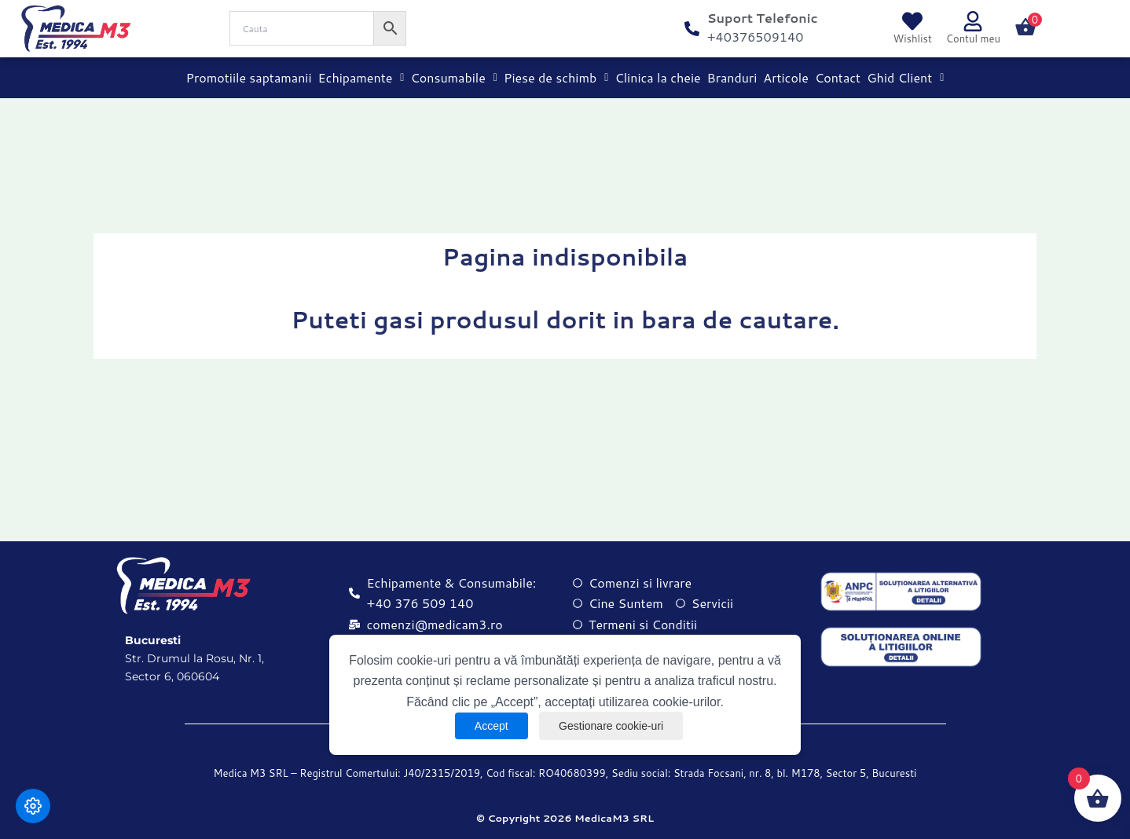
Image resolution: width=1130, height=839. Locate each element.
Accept (491, 726)
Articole (786, 77)
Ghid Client (905, 77)
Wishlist (912, 38)
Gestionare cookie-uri (611, 726)
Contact (837, 77)
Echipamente (361, 77)
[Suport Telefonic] (691, 28)
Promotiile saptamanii (249, 77)
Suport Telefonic (762, 18)
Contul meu (973, 38)
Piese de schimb (556, 77)
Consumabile (453, 77)
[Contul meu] (973, 21)
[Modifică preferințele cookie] (33, 806)
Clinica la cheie (657, 77)
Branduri (732, 77)
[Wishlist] (912, 21)
